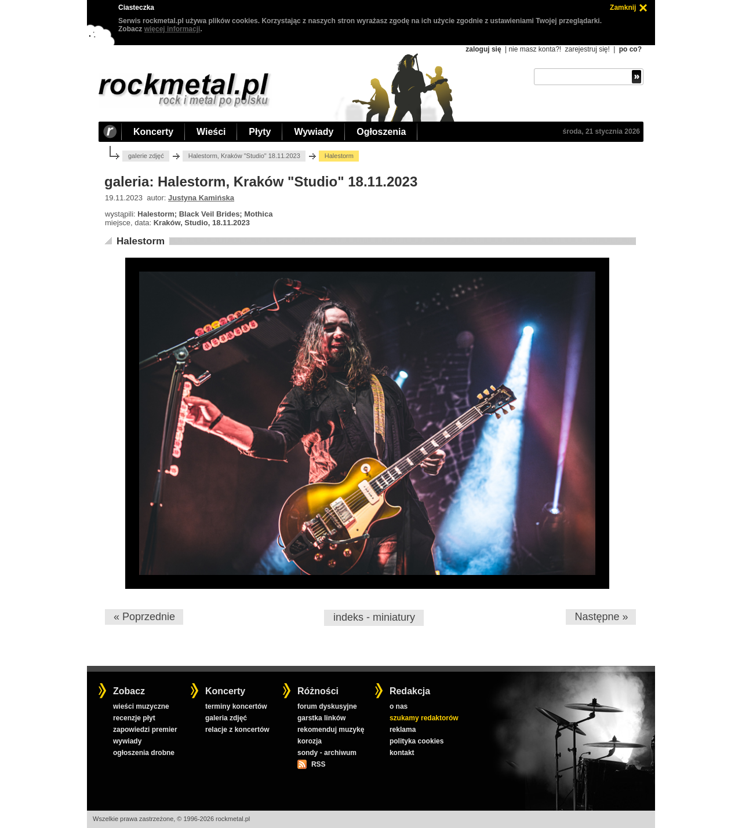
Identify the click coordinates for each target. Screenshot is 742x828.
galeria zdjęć (226, 718)
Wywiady (313, 132)
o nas (399, 706)
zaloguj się (483, 49)
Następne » (601, 616)
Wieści (211, 132)
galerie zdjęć (146, 155)
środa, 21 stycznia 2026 (601, 131)
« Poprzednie (144, 616)
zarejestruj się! (587, 49)
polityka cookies (416, 741)
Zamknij (623, 7)
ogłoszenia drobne (143, 753)
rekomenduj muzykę (330, 730)
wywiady (127, 741)
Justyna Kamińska (201, 197)
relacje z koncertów (237, 730)
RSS (318, 764)
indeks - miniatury (374, 617)
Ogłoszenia (381, 132)
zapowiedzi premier (145, 730)
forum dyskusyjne (327, 706)
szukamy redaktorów (424, 718)
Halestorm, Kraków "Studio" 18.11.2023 (244, 155)
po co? (630, 49)
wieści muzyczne (141, 706)
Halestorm (141, 241)
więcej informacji (172, 29)
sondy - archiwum (327, 753)
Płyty (260, 132)
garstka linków (321, 718)
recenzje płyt (134, 718)
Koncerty (153, 132)
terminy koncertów (236, 706)
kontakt (402, 753)
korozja (309, 741)
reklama (403, 730)
